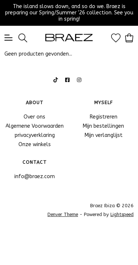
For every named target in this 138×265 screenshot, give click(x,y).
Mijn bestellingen (103, 126)
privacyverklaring (34, 135)
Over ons (34, 117)
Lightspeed (122, 214)
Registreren (103, 117)
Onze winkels (34, 144)
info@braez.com (34, 176)
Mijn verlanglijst (104, 135)
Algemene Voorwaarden (35, 126)
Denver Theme (62, 214)
